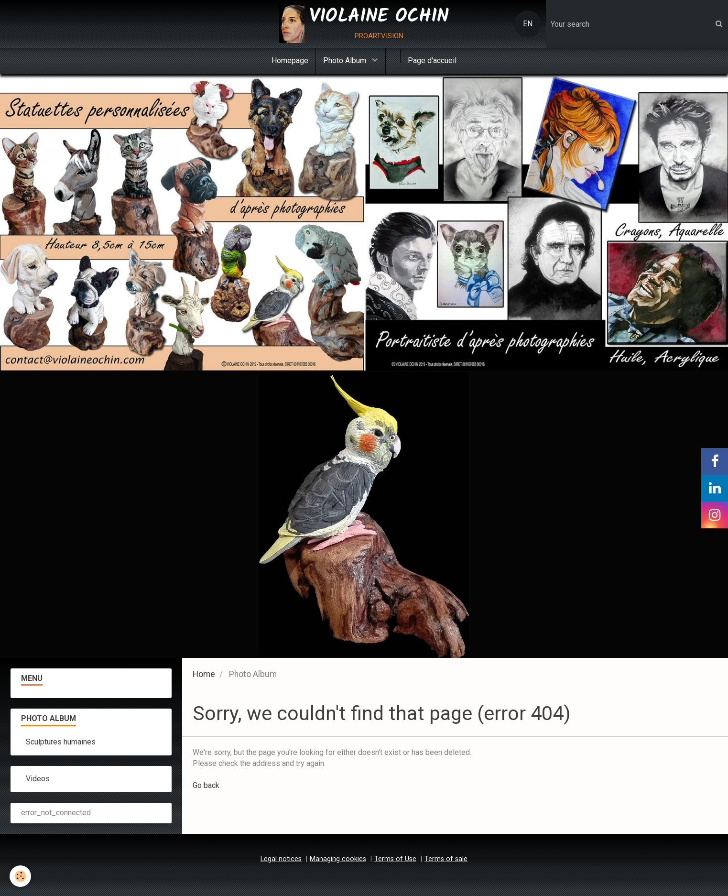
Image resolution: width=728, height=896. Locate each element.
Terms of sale (445, 859)
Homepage (290, 60)
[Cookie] (20, 876)
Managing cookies (338, 859)
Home (204, 674)
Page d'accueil (432, 60)
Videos (38, 778)
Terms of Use (395, 859)
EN (527, 23)
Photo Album (345, 60)
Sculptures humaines (61, 741)
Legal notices (281, 859)
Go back (206, 785)
